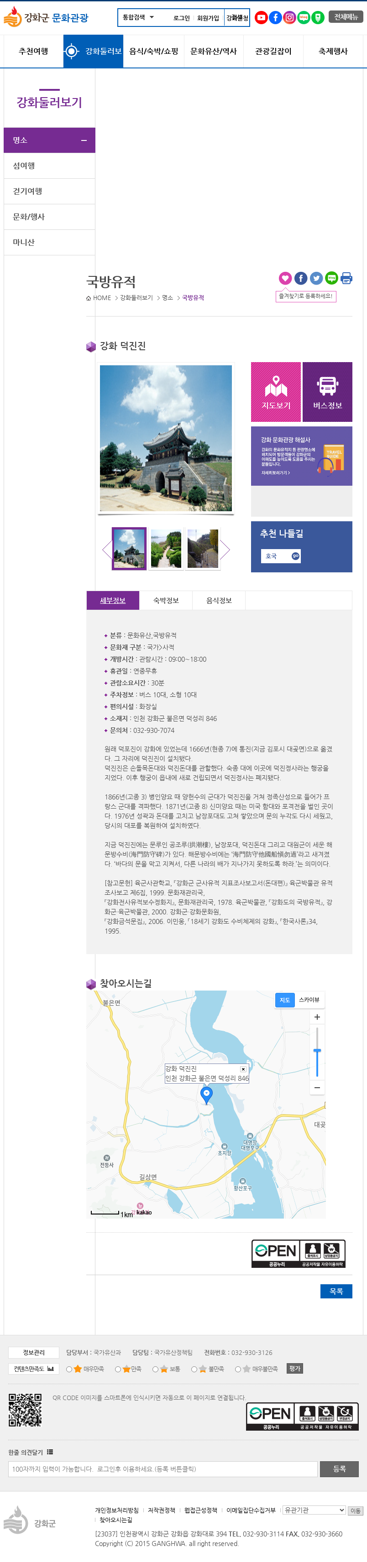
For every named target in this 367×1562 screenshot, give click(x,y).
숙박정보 (166, 600)
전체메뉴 (346, 17)
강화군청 (237, 18)
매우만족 (94, 1368)
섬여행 (24, 165)
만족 (136, 1368)
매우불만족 (265, 1368)
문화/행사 (29, 216)
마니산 (24, 242)
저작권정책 (161, 1510)
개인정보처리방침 (117, 1510)
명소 (20, 140)
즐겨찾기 (285, 278)
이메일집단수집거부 (251, 1510)
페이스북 (301, 278)
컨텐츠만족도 (34, 1368)
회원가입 (208, 18)
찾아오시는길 (116, 1519)
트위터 (316, 278)
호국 (271, 556)
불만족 (216, 1368)
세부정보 (113, 600)
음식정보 (219, 600)
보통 (175, 1368)
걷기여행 (27, 191)
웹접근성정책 (200, 1510)
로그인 (181, 18)
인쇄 (346, 278)
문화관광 (46, 17)
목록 (336, 1291)
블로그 (332, 278)
